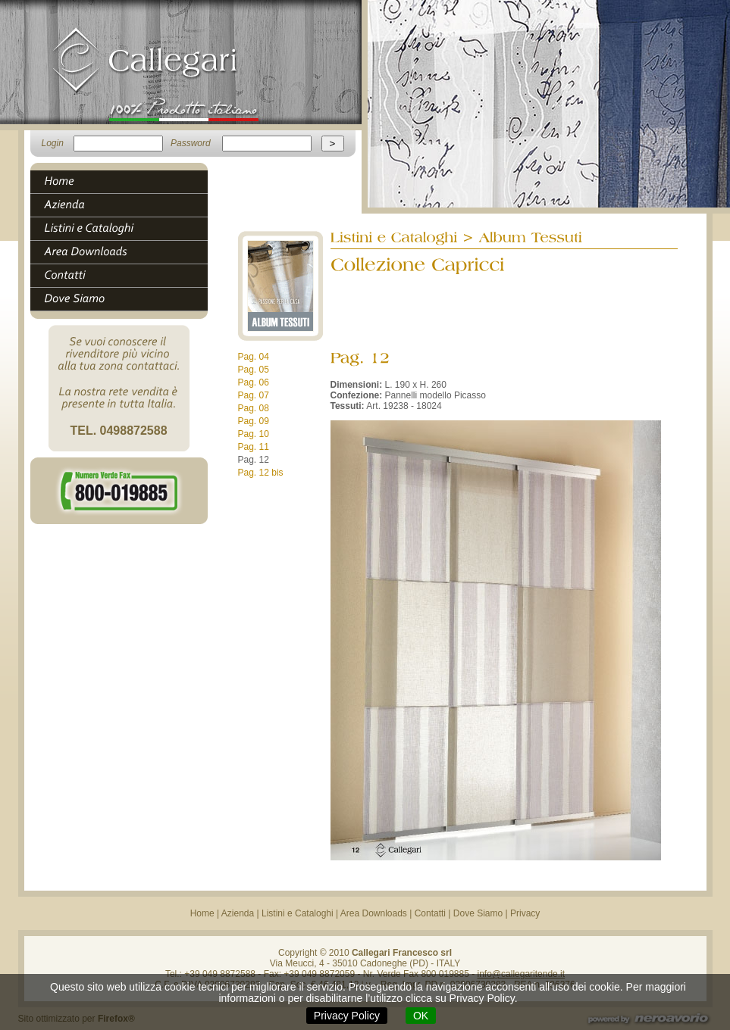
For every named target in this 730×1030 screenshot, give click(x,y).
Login (53, 143)
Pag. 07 (253, 395)
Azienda (237, 913)
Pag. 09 (253, 421)
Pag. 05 (253, 369)
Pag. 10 (253, 434)
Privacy (525, 913)
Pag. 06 (253, 382)
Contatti (430, 913)
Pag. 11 (253, 447)
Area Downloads (373, 913)
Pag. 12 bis (261, 472)
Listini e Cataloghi (298, 913)
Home (202, 913)
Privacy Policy (347, 1016)
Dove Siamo (478, 913)
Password (191, 143)
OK (420, 1016)
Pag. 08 (253, 408)
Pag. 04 (253, 356)
